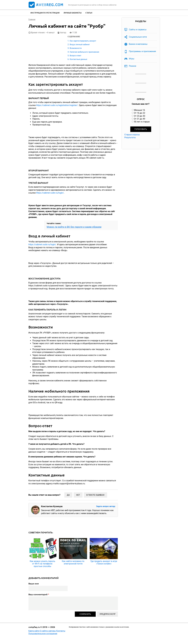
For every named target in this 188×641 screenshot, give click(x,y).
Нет (78, 495)
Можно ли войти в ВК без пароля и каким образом (74, 227)
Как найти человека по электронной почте (73, 562)
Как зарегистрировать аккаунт (83, 41)
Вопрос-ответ (75, 56)
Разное (132, 66)
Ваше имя (33, 583)
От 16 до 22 (139, 113)
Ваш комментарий (38, 594)
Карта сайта (34, 631)
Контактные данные (78, 59)
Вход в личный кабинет (80, 44)
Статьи (88, 13)
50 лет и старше (142, 121)
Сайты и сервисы (137, 29)
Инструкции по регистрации (45, 13)
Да (68, 495)
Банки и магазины (138, 44)
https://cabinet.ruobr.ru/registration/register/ (57, 105)
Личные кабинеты (72, 13)
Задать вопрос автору (105, 506)
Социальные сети (138, 36)
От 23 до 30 (139, 116)
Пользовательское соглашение (42, 633)
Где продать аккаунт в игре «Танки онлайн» (103, 562)
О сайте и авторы (48, 631)
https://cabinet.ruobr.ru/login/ (50, 193)
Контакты (60, 631)
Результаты (130, 137)
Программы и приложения (142, 51)
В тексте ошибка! (95, 495)
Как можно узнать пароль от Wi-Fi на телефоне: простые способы (42, 563)
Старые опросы (132, 134)
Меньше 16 (139, 110)
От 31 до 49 (139, 119)
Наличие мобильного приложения (84, 52)
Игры (131, 58)
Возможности (76, 48)
